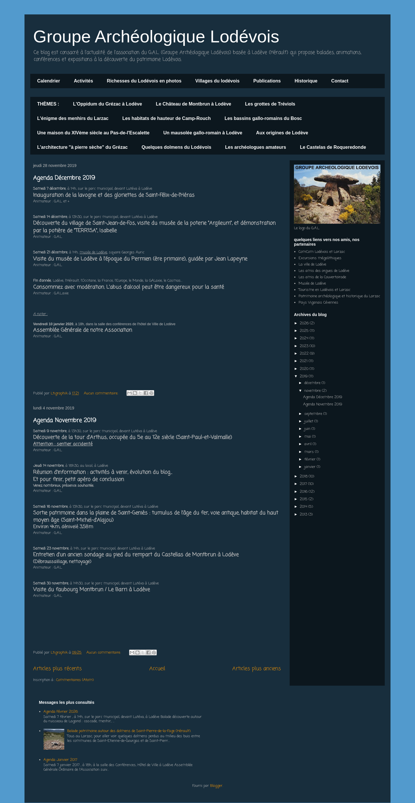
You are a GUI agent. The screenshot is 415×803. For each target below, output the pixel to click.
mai (308, 436)
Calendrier (48, 80)
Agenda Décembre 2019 (64, 178)
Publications (267, 80)
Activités (83, 80)
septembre (313, 414)
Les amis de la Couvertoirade (322, 277)
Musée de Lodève (312, 283)
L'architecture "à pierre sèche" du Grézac (82, 147)
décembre (313, 383)
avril (308, 444)
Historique (306, 80)
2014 (304, 506)
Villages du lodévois (217, 80)
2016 (304, 491)
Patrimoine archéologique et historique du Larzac (339, 296)
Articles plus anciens (256, 669)
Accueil (157, 669)
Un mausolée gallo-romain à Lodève (202, 132)
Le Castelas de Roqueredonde (333, 147)
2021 (304, 361)
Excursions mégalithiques (320, 258)
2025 (305, 331)
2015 (304, 499)
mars (309, 452)
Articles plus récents (57, 669)
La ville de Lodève (312, 264)
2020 (305, 369)
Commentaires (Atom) (75, 680)
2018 (304, 476)
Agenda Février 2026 (61, 711)
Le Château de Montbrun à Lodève (193, 103)
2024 (305, 338)
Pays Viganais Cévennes (318, 302)
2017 (304, 484)
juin (308, 429)
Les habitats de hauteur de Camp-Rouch (166, 118)
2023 (305, 346)
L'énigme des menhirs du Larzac (72, 118)
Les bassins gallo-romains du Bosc (263, 118)
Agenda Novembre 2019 (64, 420)
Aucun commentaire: (101, 393)
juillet (309, 421)
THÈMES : (48, 103)
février (310, 459)
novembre (313, 391)
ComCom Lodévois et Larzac (322, 252)
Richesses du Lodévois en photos (144, 80)
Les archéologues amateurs (255, 147)
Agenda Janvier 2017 (60, 760)
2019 (304, 376)
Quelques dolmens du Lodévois (176, 147)
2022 (305, 353)
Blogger (216, 786)
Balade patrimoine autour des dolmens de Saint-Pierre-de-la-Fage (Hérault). (129, 731)
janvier (310, 467)
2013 (304, 514)
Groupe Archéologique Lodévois (156, 36)
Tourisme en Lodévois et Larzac (324, 290)
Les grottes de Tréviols (270, 103)
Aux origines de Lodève (282, 132)
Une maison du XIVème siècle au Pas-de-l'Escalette (93, 132)
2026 (305, 323)
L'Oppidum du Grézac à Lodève (107, 103)
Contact (339, 80)
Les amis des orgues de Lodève (324, 271)
